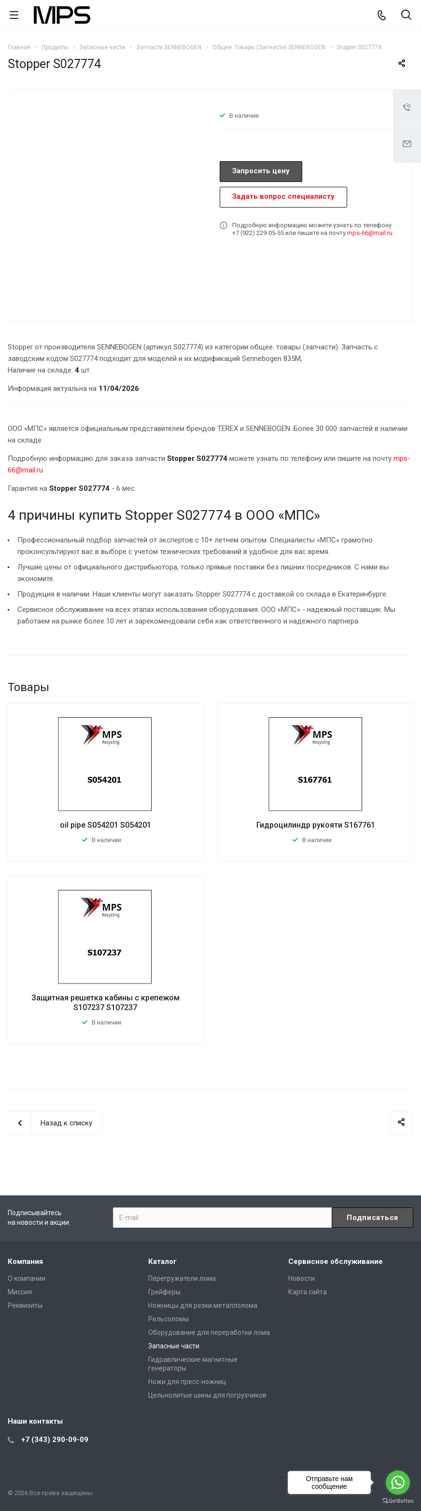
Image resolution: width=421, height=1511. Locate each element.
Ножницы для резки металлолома (202, 1305)
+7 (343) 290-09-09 (54, 1439)
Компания (25, 1261)
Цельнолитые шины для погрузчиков (207, 1395)
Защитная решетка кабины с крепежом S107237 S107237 (105, 1002)
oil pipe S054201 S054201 (105, 825)
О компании (26, 1278)
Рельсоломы (168, 1319)
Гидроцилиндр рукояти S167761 (315, 825)
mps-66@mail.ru (370, 232)
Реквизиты (25, 1305)
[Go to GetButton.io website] (397, 1501)
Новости (301, 1278)
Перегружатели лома (182, 1278)
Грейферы (164, 1292)
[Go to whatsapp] (398, 1482)
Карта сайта (307, 1292)
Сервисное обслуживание (335, 1261)
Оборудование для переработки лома (209, 1332)
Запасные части (173, 1346)
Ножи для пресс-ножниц (187, 1382)
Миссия (20, 1292)
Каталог (162, 1261)
